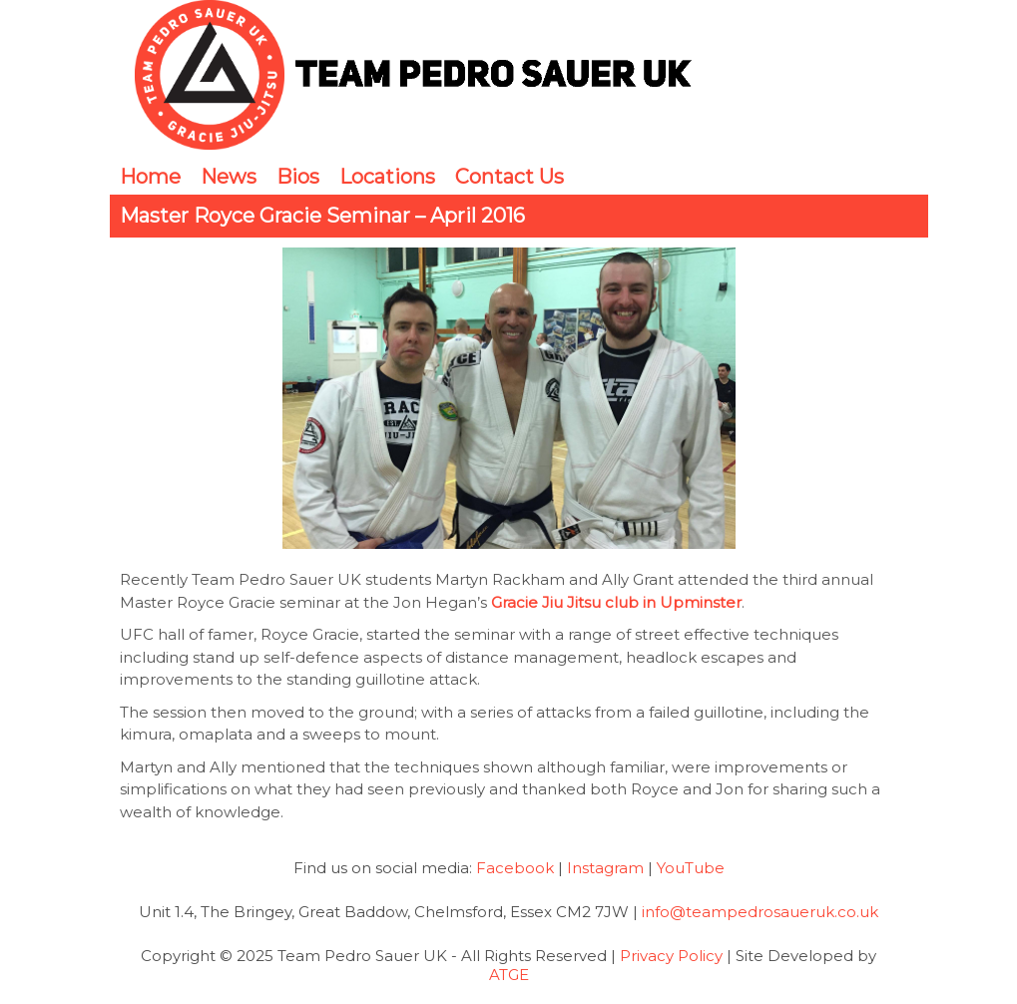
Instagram (605, 867)
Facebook (515, 867)
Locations (387, 177)
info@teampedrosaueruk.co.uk (760, 911)
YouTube (691, 867)
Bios (297, 177)
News (228, 177)
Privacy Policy (671, 955)
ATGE (509, 974)
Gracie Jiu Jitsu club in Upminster (616, 602)
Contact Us (509, 177)
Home (150, 177)
